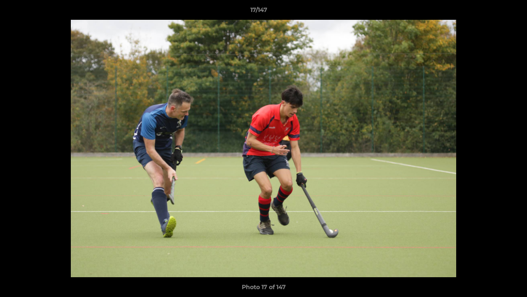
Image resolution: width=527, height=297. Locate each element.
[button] (492, 12)
